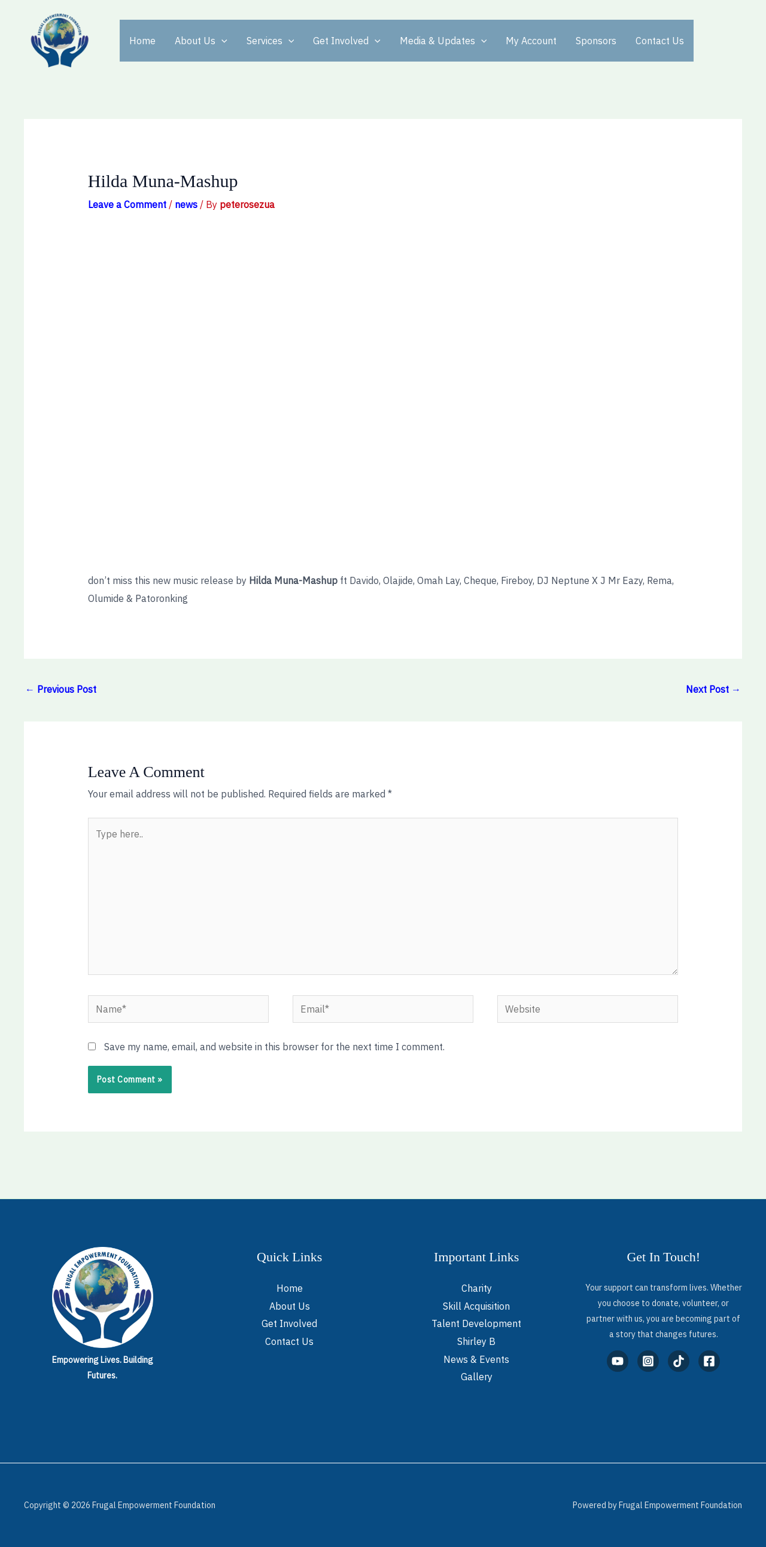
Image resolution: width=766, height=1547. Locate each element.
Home (142, 41)
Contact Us (660, 41)
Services (270, 41)
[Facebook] (709, 1361)
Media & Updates (443, 41)
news (186, 204)
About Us (201, 41)
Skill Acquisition (476, 1306)
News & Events (476, 1359)
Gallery (477, 1377)
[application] (221, 41)
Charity (476, 1288)
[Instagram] (648, 1361)
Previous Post (60, 689)
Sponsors (596, 41)
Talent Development (476, 1323)
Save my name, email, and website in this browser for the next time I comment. (274, 1047)
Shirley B (476, 1341)
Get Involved (347, 41)
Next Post (713, 689)
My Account (531, 41)
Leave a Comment (127, 204)
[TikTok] (678, 1361)
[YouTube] (617, 1361)
